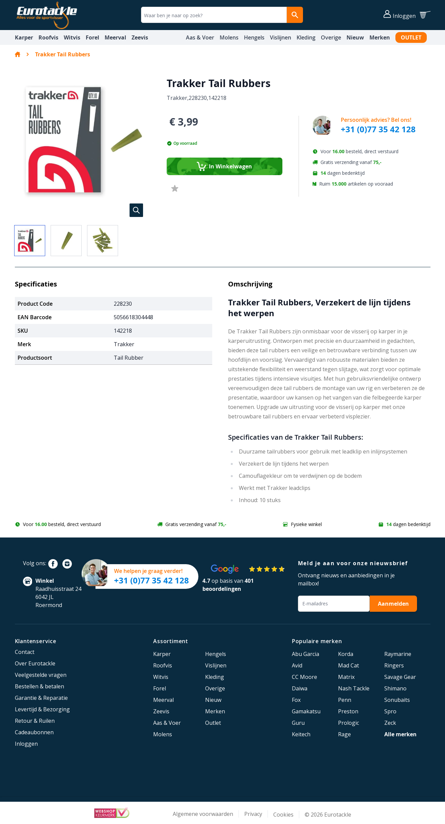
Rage (344, 734)
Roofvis (48, 37)
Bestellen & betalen (39, 686)
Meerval (115, 37)
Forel (92, 37)
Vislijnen (280, 37)
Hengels (254, 37)
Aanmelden (393, 603)
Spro (390, 711)
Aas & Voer (200, 37)
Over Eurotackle (35, 663)
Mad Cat (348, 665)
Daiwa (299, 688)
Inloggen (26, 743)
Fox (296, 700)
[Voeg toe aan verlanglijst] (175, 189)
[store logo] (47, 15)
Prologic (348, 722)
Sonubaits (397, 700)
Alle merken (400, 734)
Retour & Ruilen (35, 720)
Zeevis (140, 37)
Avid (297, 665)
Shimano (395, 688)
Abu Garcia (305, 654)
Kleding (306, 37)
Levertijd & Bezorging (42, 709)
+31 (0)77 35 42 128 (378, 129)
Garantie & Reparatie (41, 698)
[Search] (295, 15)
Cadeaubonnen (34, 732)
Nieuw (355, 37)
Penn (344, 700)
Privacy (253, 814)
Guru (298, 722)
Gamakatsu (306, 711)
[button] (84, 140)
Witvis (72, 37)
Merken (379, 37)
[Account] (399, 15)
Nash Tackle (353, 688)
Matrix (346, 677)
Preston (348, 711)
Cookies (283, 814)
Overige (331, 37)
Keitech (301, 734)
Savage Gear (400, 677)
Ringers (394, 665)
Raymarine (397, 654)
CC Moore (304, 677)
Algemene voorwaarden (203, 814)
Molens (229, 37)
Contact (24, 652)
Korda (345, 654)
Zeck (390, 722)
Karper (24, 37)
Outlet (411, 37)
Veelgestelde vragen (40, 675)
